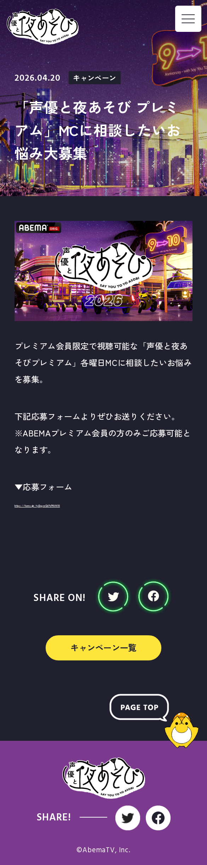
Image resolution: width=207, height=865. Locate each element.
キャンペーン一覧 (103, 647)
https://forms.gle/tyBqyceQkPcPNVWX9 (93, 503)
